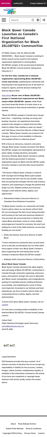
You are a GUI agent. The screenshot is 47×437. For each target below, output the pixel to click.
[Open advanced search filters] (37, 19)
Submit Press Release (15, 428)
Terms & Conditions (33, 428)
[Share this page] (43, 20)
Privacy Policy (30, 433)
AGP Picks (5, 3)
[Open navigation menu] (4, 20)
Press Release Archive (27, 424)
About (13, 424)
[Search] (20, 19)
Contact (41, 433)
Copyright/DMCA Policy (12, 433)
